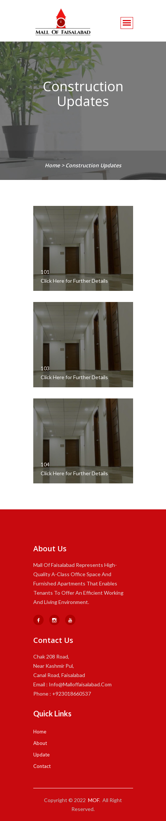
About (40, 743)
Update (41, 755)
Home (39, 732)
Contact (42, 766)
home (53, 165)
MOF (93, 800)
